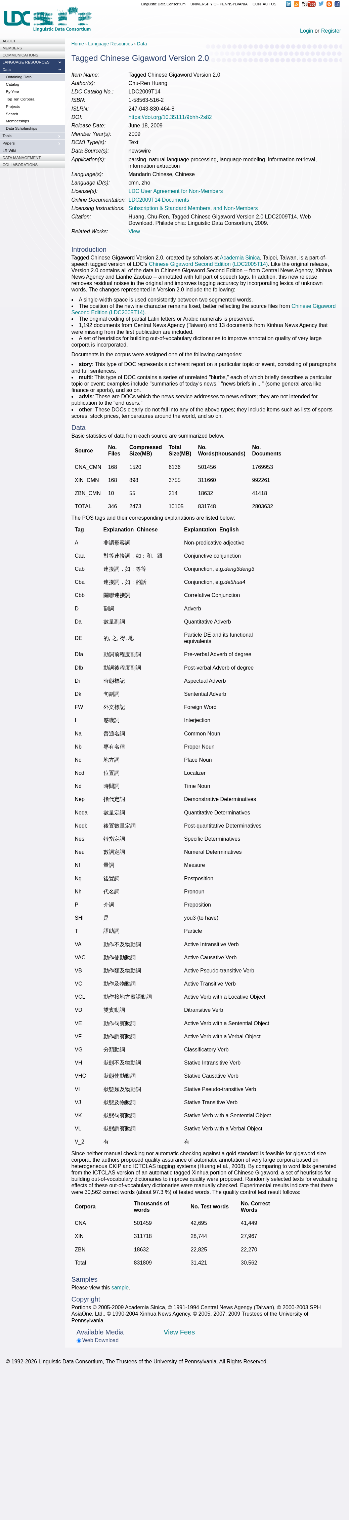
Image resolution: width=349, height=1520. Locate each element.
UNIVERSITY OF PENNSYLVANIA (219, 4)
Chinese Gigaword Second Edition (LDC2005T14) (208, 264)
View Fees (179, 1332)
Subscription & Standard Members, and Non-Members (193, 208)
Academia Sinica (240, 258)
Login (306, 31)
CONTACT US (264, 4)
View (134, 231)
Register (331, 31)
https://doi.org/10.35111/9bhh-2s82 (170, 117)
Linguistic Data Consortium (163, 4)
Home (78, 43)
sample (120, 1287)
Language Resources (110, 43)
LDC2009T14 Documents (159, 200)
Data (142, 43)
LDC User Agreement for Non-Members (176, 191)
